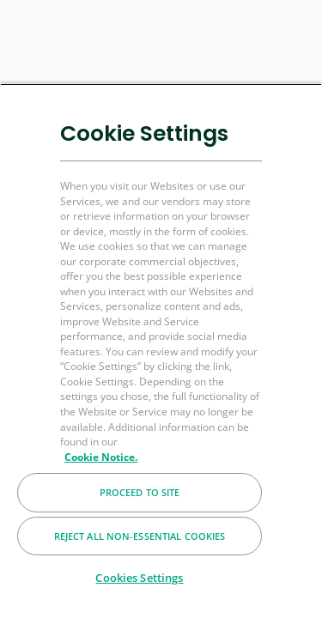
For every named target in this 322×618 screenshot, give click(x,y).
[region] (161, 350)
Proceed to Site (140, 492)
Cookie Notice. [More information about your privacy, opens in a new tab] (100, 457)
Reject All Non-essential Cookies (140, 536)
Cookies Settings (139, 577)
